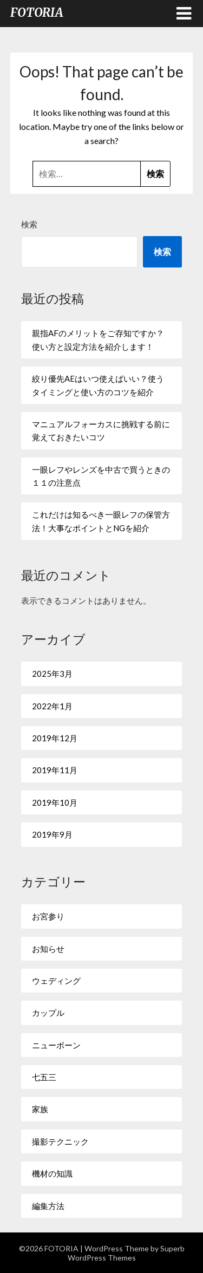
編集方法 (48, 1206)
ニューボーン (56, 1045)
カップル (48, 1012)
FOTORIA (36, 12)
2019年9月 (52, 834)
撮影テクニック (60, 1141)
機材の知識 (52, 1173)
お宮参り (48, 916)
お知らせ (48, 949)
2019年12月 (54, 738)
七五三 (44, 1077)
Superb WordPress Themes (126, 1253)
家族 (40, 1109)
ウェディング (56, 980)
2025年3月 (52, 673)
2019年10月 (54, 802)
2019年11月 (54, 770)
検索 (29, 224)
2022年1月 (52, 706)
